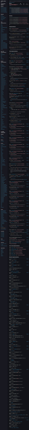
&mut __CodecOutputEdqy (22, 109)
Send (12, 250)
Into (14, 310)
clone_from (12, 57)
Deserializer (14, 98)
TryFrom (12, 181)
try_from (12, 186)
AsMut (16, 324)
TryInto (12, 360)
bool (10, 166)
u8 (23, 33)
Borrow (12, 294)
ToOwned (14, 341)
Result (22, 36)
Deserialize (15, 93)
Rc (17, 390)
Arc (17, 381)
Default (12, 88)
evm (13, 2)
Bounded (12, 359)
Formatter (19, 62)
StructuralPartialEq (15, 242)
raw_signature (14, 42)
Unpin (12, 253)
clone (11, 54)
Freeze (12, 247)
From (12, 130)
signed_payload (14, 33)
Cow (17, 387)
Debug (12, 60)
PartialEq (13, 163)
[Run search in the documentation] (18, 1)
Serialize (13, 174)
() (11, 43)
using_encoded (13, 116)
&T (17, 375)
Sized (10, 107)
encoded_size (13, 120)
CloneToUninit (15, 272)
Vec (22, 33)
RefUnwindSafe (14, 249)
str (18, 193)
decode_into (13, 72)
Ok (15, 176)
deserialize (13, 95)
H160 (13, 47)
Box (17, 384)
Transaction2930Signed (24, 11)
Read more (23, 58)
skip (11, 80)
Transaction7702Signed (24, 8)
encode (12, 113)
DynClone (14, 289)
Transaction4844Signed (24, 9)
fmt (11, 62)
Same (13, 334)
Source (10, 5)
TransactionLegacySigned (18, 151)
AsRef (13, 324)
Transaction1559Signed (24, 10)
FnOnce (12, 117)
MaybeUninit (17, 74)
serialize (12, 175)
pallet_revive (11, 2)
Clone (12, 53)
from (11, 126)
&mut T (18, 378)
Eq (11, 241)
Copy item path (17, 4)
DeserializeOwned (16, 369)
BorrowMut (14, 265)
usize (20, 120)
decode (13, 36)
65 (9, 43)
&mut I (15, 73)
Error (17, 96)
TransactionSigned (14, 28)
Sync (12, 252)
